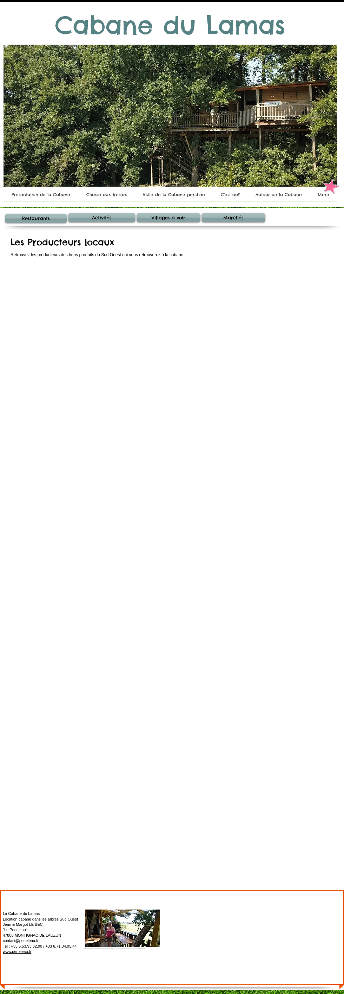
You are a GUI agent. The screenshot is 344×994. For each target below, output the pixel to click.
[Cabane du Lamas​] (170, 25)
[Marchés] (233, 217)
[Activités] (101, 217)
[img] (166, 307)
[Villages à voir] (168, 217)
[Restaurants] (36, 218)
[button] (170, 116)
